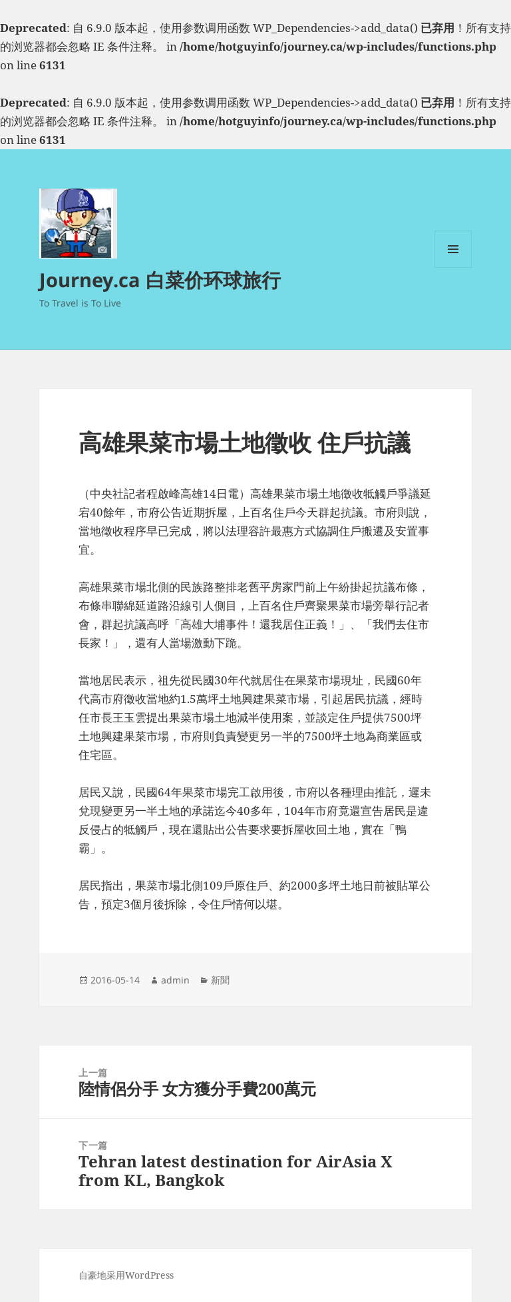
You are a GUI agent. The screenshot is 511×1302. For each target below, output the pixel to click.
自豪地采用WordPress (126, 1275)
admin (175, 980)
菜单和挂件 (453, 267)
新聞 (220, 980)
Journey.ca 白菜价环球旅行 (160, 280)
